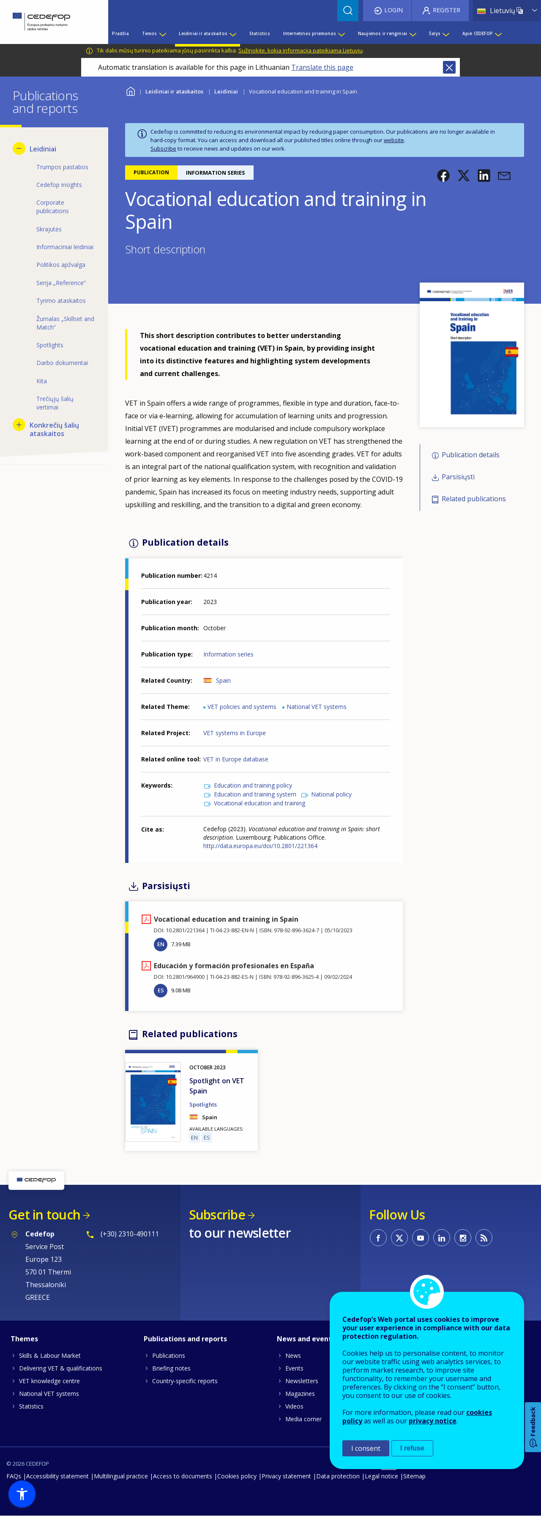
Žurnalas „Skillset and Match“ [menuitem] (65, 323)
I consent (365, 1448)
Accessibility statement (57, 1476)
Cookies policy (237, 1476)
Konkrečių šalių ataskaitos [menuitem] (54, 429)
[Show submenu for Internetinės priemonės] (341, 33)
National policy (331, 794)
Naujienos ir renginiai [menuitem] (382, 33)
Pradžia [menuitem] (120, 33)
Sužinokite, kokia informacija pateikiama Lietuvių (300, 50)
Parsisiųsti (458, 476)
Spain (223, 680)
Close (449, 67)
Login (393, 10)
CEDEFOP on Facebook (378, 1237)
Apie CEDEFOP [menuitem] (477, 33)
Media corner (303, 1419)
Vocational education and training (259, 803)
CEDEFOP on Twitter (399, 1237)
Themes (24, 1338)
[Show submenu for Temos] (162, 33)
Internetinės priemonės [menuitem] (309, 33)
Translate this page (322, 67)
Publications (168, 1355)
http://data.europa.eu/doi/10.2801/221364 (260, 846)
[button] (443, 175)
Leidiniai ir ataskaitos (174, 91)
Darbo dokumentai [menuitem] (62, 363)
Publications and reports (185, 1338)
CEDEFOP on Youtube (420, 1237)
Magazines (300, 1394)
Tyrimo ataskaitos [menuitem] (61, 301)
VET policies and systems (242, 707)
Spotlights (203, 1104)
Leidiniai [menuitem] (43, 149)
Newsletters (301, 1381)
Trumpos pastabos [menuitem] (62, 167)
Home (130, 90)
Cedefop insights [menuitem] (59, 185)
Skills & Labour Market (50, 1355)
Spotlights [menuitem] (49, 345)
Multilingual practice (121, 1476)
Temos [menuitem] (149, 33)
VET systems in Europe (234, 733)
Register (446, 10)
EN (160, 944)
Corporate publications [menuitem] (52, 206)
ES (161, 990)
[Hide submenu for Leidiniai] (19, 148)
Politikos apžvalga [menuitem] (60, 265)
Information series (228, 654)
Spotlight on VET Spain (216, 1086)
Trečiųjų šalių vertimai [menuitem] (55, 403)
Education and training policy (253, 785)
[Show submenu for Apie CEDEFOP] (497, 33)
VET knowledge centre (49, 1381)
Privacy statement (286, 1476)
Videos (294, 1406)
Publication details (471, 454)
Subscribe (163, 148)
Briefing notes (171, 1368)
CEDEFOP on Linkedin (441, 1237)
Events (294, 1368)
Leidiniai (226, 91)
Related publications (474, 499)
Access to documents (182, 1476)
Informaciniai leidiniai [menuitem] (64, 247)
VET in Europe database (235, 759)
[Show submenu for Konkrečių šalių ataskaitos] (19, 424)
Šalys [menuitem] (434, 33)
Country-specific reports (185, 1381)
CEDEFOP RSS (483, 1237)
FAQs (13, 1476)
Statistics (31, 1406)
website (394, 140)
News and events (306, 1338)
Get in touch (44, 1214)
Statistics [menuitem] (259, 33)
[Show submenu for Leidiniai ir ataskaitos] (232, 33)
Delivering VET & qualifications (60, 1368)
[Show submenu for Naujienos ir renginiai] (412, 33)
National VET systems (317, 707)
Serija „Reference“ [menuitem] (61, 283)
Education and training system (255, 794)
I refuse (412, 1448)
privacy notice (432, 1420)
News (293, 1355)
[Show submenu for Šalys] (445, 33)
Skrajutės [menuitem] (49, 229)
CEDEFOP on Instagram (462, 1237)
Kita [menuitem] (41, 381)
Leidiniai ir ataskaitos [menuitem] (203, 33)
